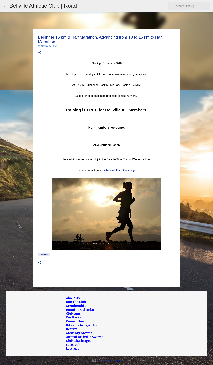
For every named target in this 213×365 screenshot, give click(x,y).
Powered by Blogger (106, 360)
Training (43, 255)
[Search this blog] (192, 6)
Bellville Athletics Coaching (118, 170)
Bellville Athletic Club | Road (43, 6)
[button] (40, 53)
